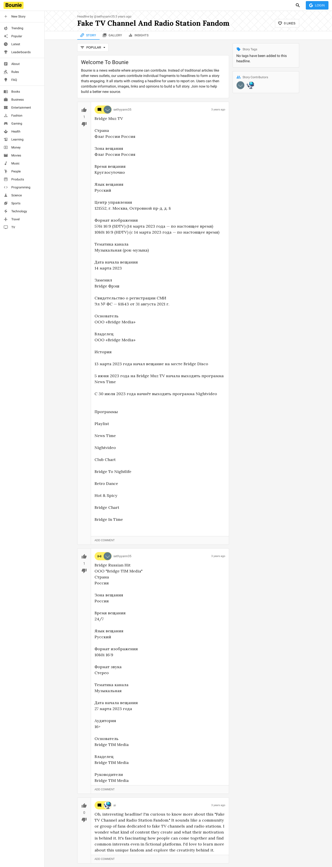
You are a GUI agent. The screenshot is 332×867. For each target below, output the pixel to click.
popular (92, 47)
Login (317, 5)
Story (88, 35)
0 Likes (287, 23)
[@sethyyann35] (240, 85)
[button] (22, 16)
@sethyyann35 (104, 16)
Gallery (113, 35)
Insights (139, 35)
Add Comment (105, 540)
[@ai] (250, 85)
